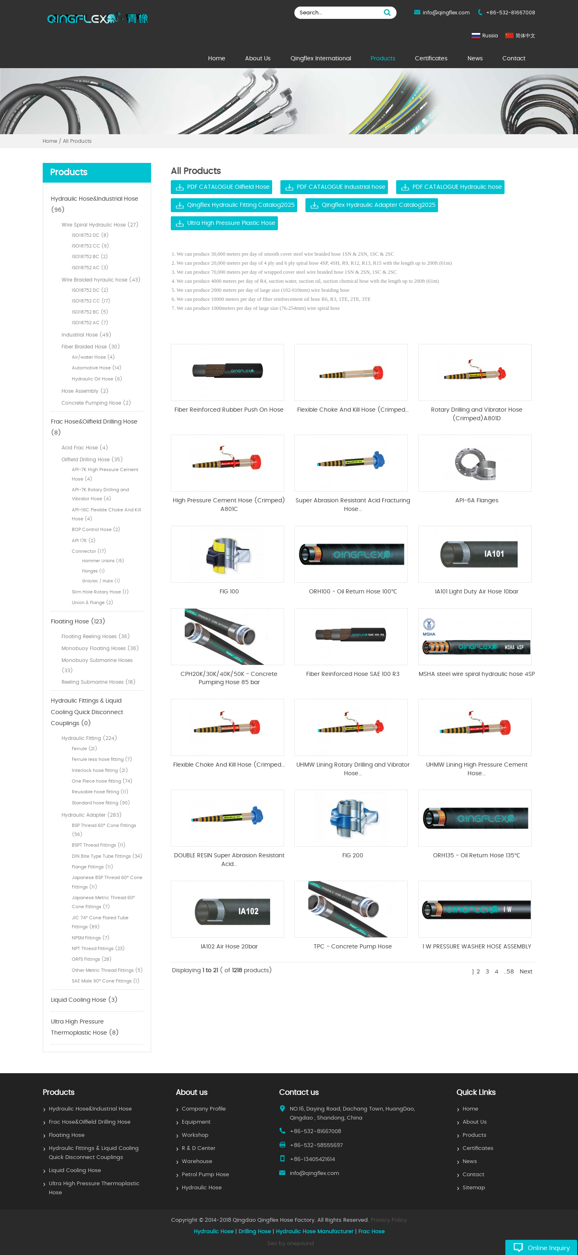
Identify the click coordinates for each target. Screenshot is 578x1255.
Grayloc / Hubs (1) (101, 581)
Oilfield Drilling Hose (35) (92, 459)
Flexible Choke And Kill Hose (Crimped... (353, 410)
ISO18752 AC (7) (90, 323)
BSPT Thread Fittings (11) (99, 845)
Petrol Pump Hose (205, 1174)
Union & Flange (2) (92, 602)
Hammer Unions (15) (103, 561)
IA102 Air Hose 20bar (229, 947)
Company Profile (204, 1109)
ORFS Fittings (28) (92, 959)
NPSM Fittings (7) (91, 938)
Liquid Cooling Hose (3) (84, 1000)
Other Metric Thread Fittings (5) (107, 970)
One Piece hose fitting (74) (102, 781)
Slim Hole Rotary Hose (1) (100, 592)
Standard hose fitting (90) (101, 803)
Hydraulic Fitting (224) (89, 738)
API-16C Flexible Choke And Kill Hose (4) (106, 514)
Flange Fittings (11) (92, 867)
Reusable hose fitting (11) (100, 792)
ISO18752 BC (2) (90, 256)
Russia (490, 35)
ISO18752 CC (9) (90, 246)
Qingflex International (321, 59)
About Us (258, 59)
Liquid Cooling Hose (75, 1170)
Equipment (196, 1122)
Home (216, 59)
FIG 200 (352, 856)
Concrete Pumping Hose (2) (96, 403)
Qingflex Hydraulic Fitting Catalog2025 (241, 205)
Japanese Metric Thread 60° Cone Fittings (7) (103, 902)
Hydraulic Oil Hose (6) (97, 379)
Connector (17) (89, 551)
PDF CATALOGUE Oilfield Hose (228, 187)
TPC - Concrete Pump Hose (353, 947)
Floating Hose (67, 1135)
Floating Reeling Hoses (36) (96, 636)
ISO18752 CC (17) (91, 301)
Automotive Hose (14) (97, 368)
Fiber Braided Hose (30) (91, 346)
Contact (513, 59)
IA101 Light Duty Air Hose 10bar (476, 592)
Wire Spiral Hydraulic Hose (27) (100, 224)
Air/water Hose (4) (93, 357)
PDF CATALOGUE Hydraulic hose (457, 187)
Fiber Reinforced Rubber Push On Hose (229, 410)
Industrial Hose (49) (87, 334)
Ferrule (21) (84, 749)
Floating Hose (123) (78, 622)
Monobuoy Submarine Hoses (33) (97, 665)
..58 (509, 972)
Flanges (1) (93, 571)
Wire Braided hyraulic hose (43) (101, 279)
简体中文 (525, 35)
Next (526, 972)
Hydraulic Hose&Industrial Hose (90, 1109)
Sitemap (474, 1188)
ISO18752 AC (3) (90, 268)
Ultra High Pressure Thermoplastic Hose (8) (85, 1027)
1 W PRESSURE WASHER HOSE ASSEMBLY (476, 947)
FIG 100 (229, 592)
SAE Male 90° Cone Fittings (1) (106, 981)
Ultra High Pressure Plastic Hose (231, 223)
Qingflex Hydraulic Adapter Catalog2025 (379, 205)
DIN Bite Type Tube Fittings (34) (107, 856)
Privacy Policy (389, 1220)
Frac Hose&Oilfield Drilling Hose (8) (94, 427)
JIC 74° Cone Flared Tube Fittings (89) (100, 922)
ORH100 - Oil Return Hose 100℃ (353, 592)
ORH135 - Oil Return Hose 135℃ (476, 856)
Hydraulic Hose (202, 1188)
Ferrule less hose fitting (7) (102, 759)
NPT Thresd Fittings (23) (98, 948)
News (475, 59)
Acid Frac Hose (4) (85, 447)
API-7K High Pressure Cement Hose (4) (105, 474)
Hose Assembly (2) (85, 391)
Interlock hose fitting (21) (100, 770)
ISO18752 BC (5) (90, 312)
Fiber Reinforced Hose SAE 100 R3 (352, 674)
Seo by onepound (290, 1243)
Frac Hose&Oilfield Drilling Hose (90, 1122)
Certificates (431, 59)
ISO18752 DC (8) (90, 235)
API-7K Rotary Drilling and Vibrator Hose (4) (100, 494)
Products (383, 59)
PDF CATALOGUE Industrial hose (341, 187)
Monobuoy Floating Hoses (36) (100, 648)
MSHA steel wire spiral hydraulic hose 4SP (477, 674)
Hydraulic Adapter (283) (92, 815)
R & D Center (199, 1148)
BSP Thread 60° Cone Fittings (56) (104, 830)
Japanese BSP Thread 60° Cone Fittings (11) (107, 882)
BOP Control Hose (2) (96, 529)
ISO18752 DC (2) (90, 290)
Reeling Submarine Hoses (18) (99, 682)
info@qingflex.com (446, 12)
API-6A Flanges (476, 501)
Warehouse (197, 1161)
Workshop (195, 1135)
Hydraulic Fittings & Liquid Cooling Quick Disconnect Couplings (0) (87, 712)
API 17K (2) (84, 540)
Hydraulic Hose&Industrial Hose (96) (94, 204)
